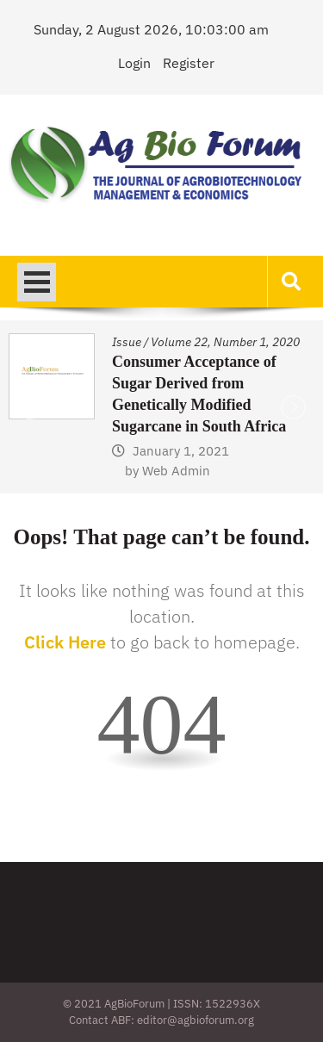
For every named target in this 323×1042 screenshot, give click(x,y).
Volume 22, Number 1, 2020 (225, 342)
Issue (126, 342)
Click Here (65, 642)
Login (134, 62)
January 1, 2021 (181, 451)
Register (188, 62)
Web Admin (176, 470)
